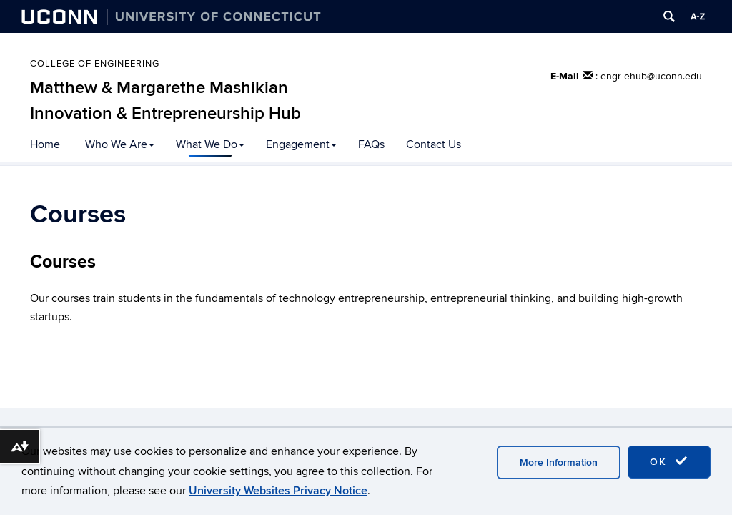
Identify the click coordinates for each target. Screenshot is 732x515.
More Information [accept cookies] (559, 462)
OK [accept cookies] (669, 461)
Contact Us (433, 144)
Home (45, 144)
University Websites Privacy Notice (278, 491)
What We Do (210, 144)
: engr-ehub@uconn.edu (648, 76)
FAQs (371, 144)
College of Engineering (94, 63)
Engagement (301, 144)
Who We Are (119, 144)
